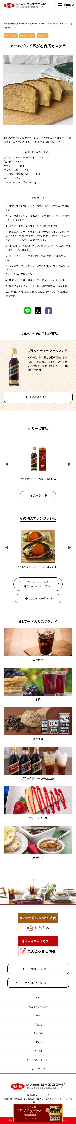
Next (69, 463)
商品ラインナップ (38, 1006)
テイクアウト (11, 35)
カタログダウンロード (38, 982)
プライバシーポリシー (38, 1060)
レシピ (38, 1015)
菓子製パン (42, 35)
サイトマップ (38, 1069)
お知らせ (38, 1042)
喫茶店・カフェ (27, 35)
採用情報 (38, 1051)
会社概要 (38, 1033)
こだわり (38, 1024)
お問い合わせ (38, 969)
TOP (38, 997)
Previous (6, 463)
